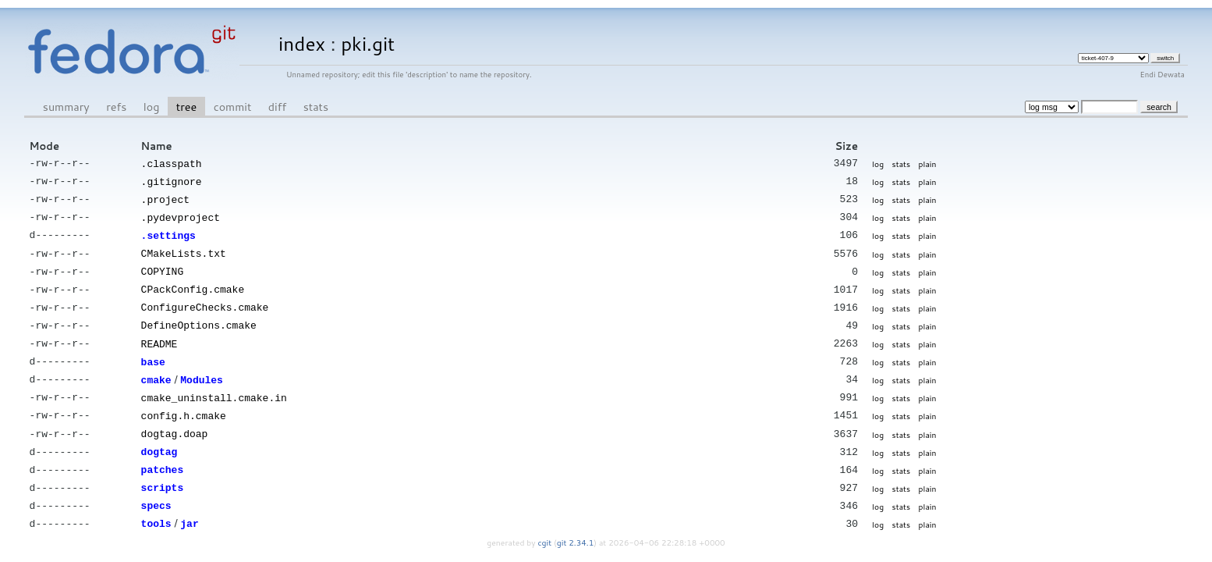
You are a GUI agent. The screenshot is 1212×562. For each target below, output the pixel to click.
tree (186, 106)
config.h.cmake (183, 404)
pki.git (368, 43)
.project (165, 197)
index (301, 43)
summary (66, 106)
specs (156, 490)
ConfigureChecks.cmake (205, 300)
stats (315, 106)
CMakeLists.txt (183, 249)
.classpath (171, 163)
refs (116, 106)
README (159, 336)
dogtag (159, 439)
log (152, 106)
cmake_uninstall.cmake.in (214, 387)
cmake (156, 370)
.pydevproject (180, 215)
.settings (168, 232)
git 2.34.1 (575, 526)
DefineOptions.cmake (199, 318)
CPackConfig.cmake (193, 283)
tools (156, 507)
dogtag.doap (174, 421)
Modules (201, 370)
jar (189, 507)
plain (928, 163)
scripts (162, 473)
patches (162, 456)
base (153, 353)
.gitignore (171, 180)
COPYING (162, 266)
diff (277, 106)
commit (233, 106)
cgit (546, 526)
